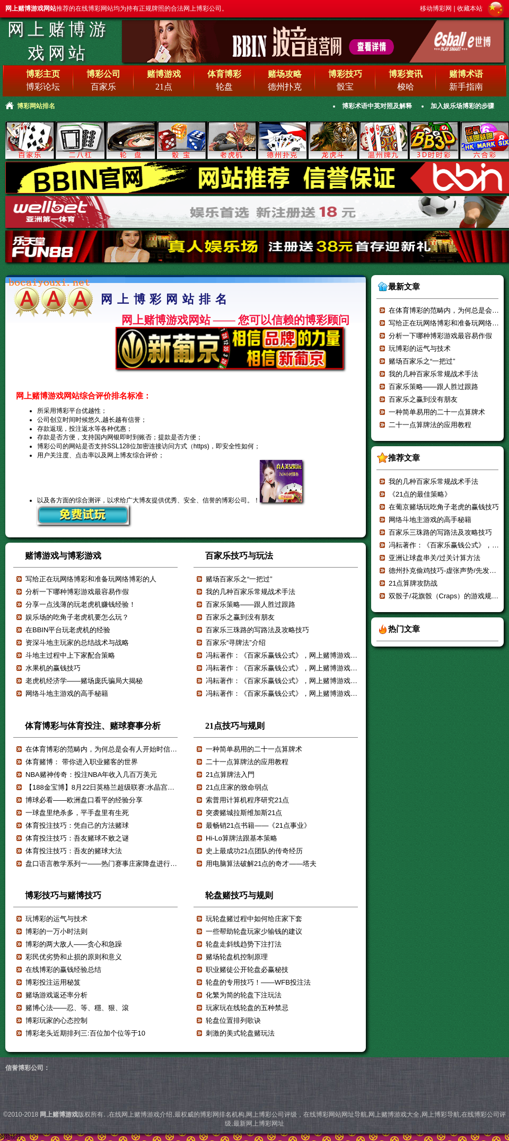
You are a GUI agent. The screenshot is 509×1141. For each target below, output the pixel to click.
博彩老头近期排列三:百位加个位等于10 (85, 1033)
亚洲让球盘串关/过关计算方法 (434, 558)
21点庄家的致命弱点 (237, 787)
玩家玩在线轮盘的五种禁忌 (247, 1008)
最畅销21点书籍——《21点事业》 (258, 825)
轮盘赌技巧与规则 (239, 895)
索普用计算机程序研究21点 (247, 800)
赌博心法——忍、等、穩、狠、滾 (77, 1008)
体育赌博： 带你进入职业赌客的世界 (81, 762)
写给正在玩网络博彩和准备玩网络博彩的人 (90, 579)
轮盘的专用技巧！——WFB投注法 (258, 982)
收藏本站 (469, 8)
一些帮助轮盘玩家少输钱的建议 (254, 931)
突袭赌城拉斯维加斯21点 (244, 813)
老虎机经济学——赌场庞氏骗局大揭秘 (84, 681)
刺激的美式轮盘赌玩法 (240, 1033)
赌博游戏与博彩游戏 (63, 555)
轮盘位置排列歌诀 (233, 1020)
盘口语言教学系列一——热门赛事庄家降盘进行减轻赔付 (111, 864)
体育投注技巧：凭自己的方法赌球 (77, 825)
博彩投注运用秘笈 (53, 982)
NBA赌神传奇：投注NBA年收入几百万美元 (91, 775)
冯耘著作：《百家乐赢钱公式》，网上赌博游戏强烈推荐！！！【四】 (312, 693)
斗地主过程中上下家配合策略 (70, 655)
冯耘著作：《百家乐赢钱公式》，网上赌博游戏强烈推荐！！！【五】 (312, 681)
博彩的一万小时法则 (56, 931)
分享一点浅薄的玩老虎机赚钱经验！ (80, 604)
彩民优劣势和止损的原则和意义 (73, 957)
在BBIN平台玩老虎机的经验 (67, 630)
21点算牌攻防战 (413, 583)
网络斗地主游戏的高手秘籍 (66, 693)
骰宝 (345, 86)
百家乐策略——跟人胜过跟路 (250, 604)
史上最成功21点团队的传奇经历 (254, 851)
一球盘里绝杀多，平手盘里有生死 (77, 813)
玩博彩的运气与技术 (56, 919)
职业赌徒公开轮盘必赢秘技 (247, 970)
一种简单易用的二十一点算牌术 (254, 749)
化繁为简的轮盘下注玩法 (244, 995)
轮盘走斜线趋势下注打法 (244, 944)
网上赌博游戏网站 (58, 41)
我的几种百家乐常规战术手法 (250, 592)
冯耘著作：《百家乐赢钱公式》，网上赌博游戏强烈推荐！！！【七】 (312, 655)
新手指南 (466, 86)
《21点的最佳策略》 (420, 494)
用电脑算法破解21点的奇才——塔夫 (261, 864)
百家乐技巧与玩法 (239, 555)
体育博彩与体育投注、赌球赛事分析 (93, 725)
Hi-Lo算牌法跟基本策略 (241, 838)
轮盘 (224, 86)
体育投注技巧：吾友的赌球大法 (73, 851)
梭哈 (405, 86)
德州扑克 (285, 86)
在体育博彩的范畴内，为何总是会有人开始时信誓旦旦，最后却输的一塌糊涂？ (146, 749)
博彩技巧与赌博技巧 (63, 895)
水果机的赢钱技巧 (53, 668)
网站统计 (10, 1137)
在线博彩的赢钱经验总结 (63, 970)
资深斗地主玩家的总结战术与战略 (77, 643)
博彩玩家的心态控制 (56, 1020)
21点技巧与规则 (235, 725)
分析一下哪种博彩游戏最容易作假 (77, 592)
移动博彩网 (436, 8)
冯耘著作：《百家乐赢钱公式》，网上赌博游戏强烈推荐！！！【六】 (312, 668)
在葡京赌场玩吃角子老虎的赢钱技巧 (444, 507)
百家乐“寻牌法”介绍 (236, 643)
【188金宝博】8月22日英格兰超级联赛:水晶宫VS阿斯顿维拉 (118, 787)
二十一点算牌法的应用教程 (247, 762)
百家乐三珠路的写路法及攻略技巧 (257, 630)
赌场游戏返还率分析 (56, 995)
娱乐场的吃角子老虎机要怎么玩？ (77, 617)
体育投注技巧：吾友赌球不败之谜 (77, 838)
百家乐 (103, 86)
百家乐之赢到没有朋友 (240, 617)
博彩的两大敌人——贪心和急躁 (73, 944)
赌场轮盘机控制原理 (237, 957)
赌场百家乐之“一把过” (239, 579)
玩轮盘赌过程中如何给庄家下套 (254, 919)
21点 (163, 86)
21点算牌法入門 (230, 775)
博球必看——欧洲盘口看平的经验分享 (84, 800)
